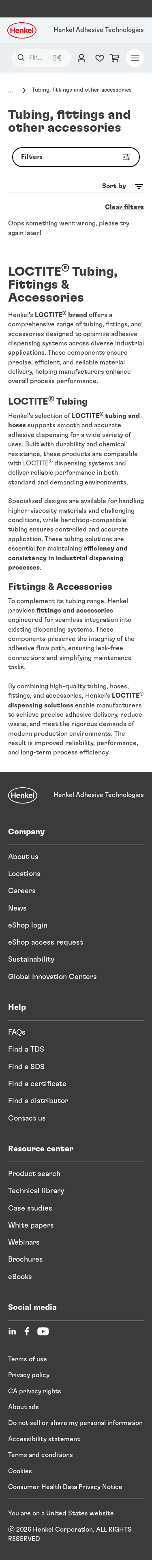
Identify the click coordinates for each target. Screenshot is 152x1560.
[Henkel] (22, 795)
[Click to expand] (20, 90)
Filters (77, 157)
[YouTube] (43, 1331)
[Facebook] (27, 1331)
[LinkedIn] (12, 1331)
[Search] (23, 58)
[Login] (81, 58)
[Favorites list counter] (100, 58)
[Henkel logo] (22, 30)
